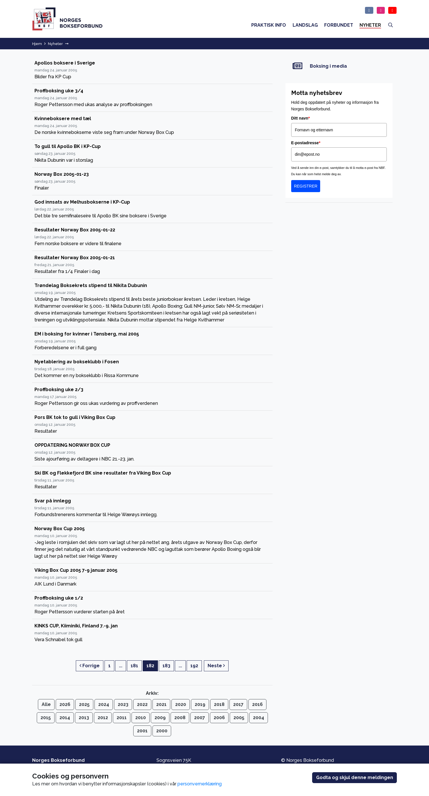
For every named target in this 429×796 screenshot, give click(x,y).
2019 (200, 704)
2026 (64, 704)
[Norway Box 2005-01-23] (152, 181)
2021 (161, 704)
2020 (180, 704)
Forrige (90, 665)
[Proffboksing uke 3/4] (152, 98)
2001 (142, 730)
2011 (122, 717)
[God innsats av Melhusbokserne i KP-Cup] (152, 209)
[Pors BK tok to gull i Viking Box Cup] (152, 424)
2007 (199, 717)
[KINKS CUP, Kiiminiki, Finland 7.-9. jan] (152, 633)
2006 (219, 717)
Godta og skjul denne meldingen (354, 777)
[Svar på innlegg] (152, 508)
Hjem (37, 44)
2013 (84, 717)
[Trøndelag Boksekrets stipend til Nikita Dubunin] (152, 303)
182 (150, 665)
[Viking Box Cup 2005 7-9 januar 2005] (152, 577)
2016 (257, 704)
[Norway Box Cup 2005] (152, 542)
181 (134, 665)
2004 (258, 717)
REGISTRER (306, 186)
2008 (179, 717)
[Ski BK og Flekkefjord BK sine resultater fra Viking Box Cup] (152, 480)
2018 (219, 704)
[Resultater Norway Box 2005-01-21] (152, 265)
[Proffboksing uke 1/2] (152, 605)
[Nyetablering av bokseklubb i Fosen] (152, 369)
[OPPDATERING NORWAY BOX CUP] (152, 452)
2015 (45, 717)
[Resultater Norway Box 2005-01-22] (152, 237)
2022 (142, 704)
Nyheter (55, 44)
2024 (103, 704)
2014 (64, 717)
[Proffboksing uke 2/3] (152, 397)
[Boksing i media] (339, 66)
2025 (84, 704)
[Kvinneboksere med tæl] (152, 126)
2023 (123, 704)
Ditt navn (300, 118)
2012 (103, 717)
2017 (238, 704)
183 (166, 665)
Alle (46, 704)
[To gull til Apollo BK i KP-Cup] (152, 153)
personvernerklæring (199, 784)
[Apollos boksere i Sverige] (152, 70)
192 (194, 665)
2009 (160, 717)
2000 (161, 730)
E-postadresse (305, 143)
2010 (140, 717)
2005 (238, 717)
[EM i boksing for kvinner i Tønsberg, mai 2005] (152, 341)
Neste (216, 665)
